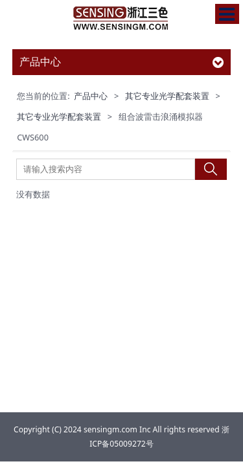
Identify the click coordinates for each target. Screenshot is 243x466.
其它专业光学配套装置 (167, 96)
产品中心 (91, 96)
